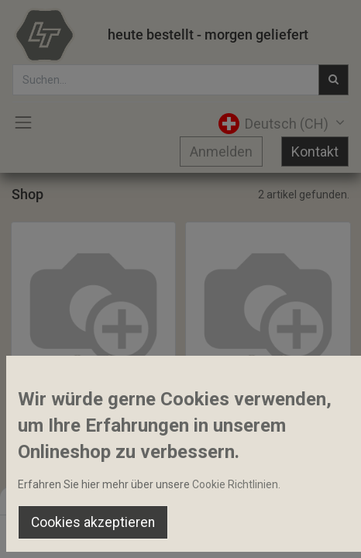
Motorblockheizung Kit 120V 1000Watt (268, 400)
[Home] (51, 531)
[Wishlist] (245, 531)
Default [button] (274, 500)
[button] (77, 367)
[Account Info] (310, 531)
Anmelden (221, 151)
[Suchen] (115, 531)
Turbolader (45, 400)
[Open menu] (180, 535)
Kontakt (315, 151)
